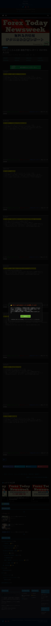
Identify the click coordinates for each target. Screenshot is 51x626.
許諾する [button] (25, 316)
